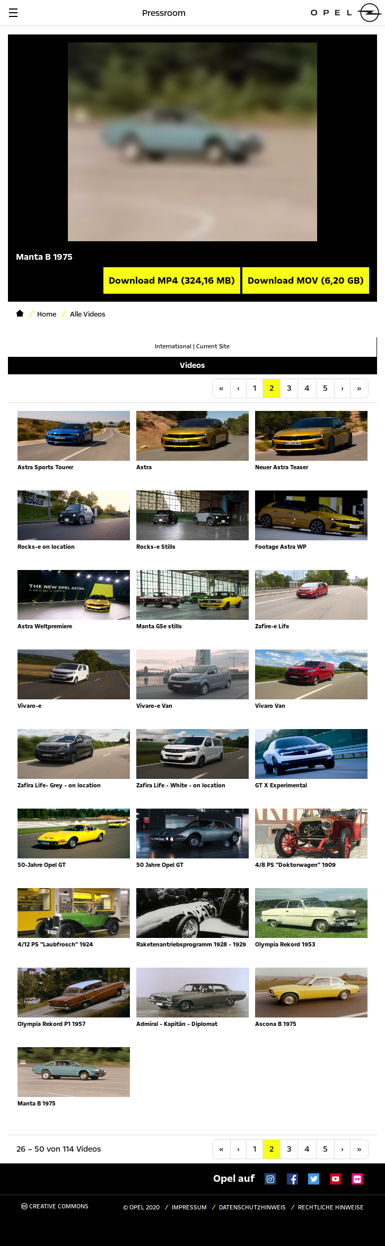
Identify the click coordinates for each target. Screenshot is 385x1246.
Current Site (213, 346)
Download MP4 (172, 280)
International (173, 346)
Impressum (189, 1208)
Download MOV (306, 280)
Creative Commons (55, 1206)
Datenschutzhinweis (252, 1208)
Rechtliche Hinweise (331, 1208)
